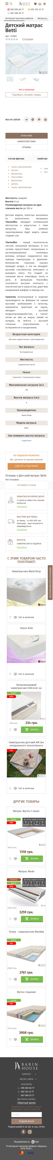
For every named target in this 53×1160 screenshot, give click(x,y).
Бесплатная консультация (50, 582)
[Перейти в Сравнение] (39, 4)
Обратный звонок (26, 1103)
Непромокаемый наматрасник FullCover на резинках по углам (26, 688)
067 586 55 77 (27, 1095)
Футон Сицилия (26, 992)
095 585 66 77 (27, 1088)
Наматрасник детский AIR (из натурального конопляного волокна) (26, 745)
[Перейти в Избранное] (35, 4)
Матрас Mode (26, 871)
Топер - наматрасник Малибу (26, 931)
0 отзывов (27, 39)
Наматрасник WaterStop (26, 571)
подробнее (26, 440)
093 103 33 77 (27, 1092)
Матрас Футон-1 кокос (26, 811)
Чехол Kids (26, 628)
